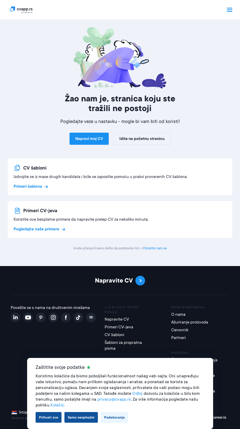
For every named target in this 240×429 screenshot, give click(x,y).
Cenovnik (179, 330)
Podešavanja (114, 417)
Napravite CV (117, 319)
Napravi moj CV (89, 139)
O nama (178, 314)
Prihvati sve (48, 417)
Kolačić (57, 405)
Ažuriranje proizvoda (189, 322)
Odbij (137, 393)
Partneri (178, 337)
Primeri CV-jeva (119, 327)
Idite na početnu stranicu (142, 139)
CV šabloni (114, 334)
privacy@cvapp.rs (114, 399)
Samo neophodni (81, 417)
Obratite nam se (155, 248)
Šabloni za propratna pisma (123, 345)
